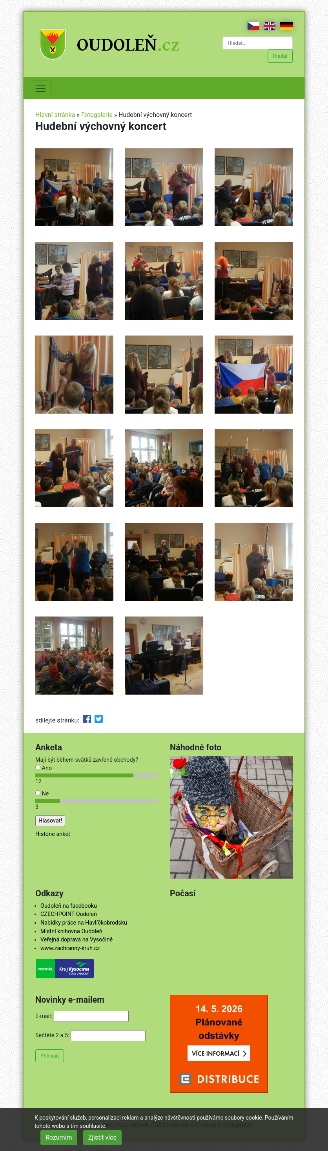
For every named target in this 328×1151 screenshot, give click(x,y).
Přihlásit (49, 1056)
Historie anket (52, 834)
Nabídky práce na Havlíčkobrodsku (83, 922)
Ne (42, 793)
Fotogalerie (97, 115)
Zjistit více (102, 1137)
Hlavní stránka (55, 115)
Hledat (280, 56)
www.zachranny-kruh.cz (70, 948)
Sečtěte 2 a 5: (52, 1035)
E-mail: (43, 1016)
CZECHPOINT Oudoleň (68, 914)
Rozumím (59, 1137)
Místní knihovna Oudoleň (71, 931)
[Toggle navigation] (41, 88)
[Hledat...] (257, 42)
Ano (43, 768)
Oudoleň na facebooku (68, 906)
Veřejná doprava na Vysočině (76, 939)
